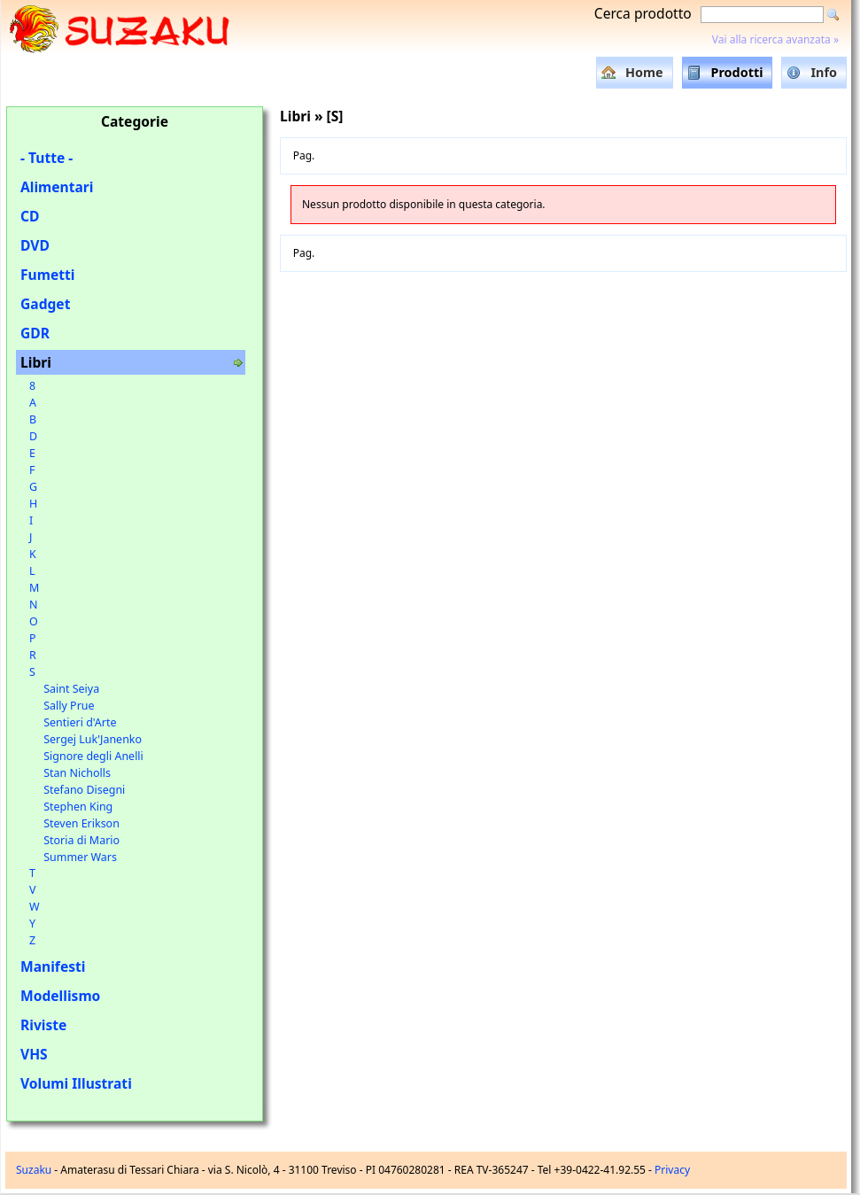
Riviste (43, 1025)
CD (29, 216)
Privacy (672, 1169)
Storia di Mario (81, 840)
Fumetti (47, 274)
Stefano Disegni (84, 789)
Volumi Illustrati (76, 1083)
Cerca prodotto (643, 13)
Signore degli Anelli (93, 756)
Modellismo (60, 995)
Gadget (45, 304)
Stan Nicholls (77, 772)
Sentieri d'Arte (79, 722)
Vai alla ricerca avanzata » (775, 39)
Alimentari (57, 187)
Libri (35, 362)
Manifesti (52, 966)
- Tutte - (46, 157)
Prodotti (737, 72)
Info (823, 72)
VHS (34, 1054)
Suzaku (33, 1169)
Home (644, 72)
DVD (35, 245)
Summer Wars (80, 857)
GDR (35, 333)
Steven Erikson (81, 823)
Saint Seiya (71, 688)
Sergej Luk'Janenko (92, 739)
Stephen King (77, 806)
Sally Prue (68, 705)
